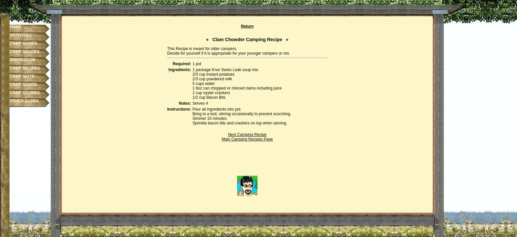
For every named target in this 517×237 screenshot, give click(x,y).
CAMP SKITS (22, 76)
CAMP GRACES (25, 51)
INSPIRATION (22, 60)
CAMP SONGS (23, 84)
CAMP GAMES (23, 43)
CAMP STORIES (25, 93)
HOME (16, 27)
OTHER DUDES (24, 101)
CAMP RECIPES (25, 68)
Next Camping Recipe (247, 134)
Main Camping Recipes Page (247, 139)
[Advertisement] (247, 161)
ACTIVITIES (21, 35)
